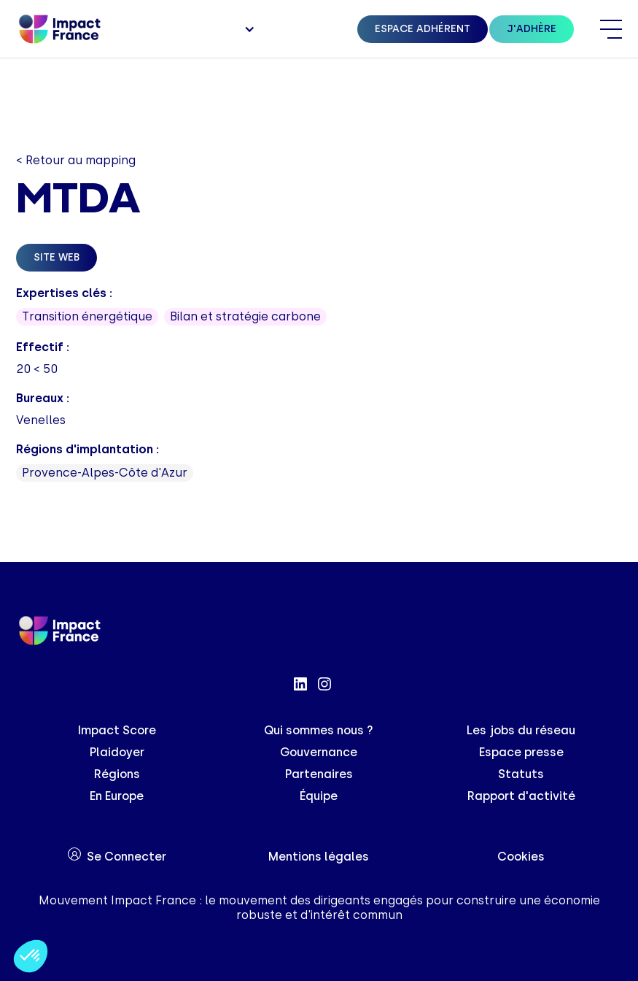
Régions (117, 774)
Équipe (319, 796)
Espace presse (521, 752)
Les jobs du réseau (521, 730)
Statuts (521, 774)
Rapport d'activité (521, 796)
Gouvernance (318, 752)
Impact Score (117, 730)
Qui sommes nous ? (318, 730)
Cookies (521, 856)
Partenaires (319, 774)
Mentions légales (318, 856)
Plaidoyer (117, 752)
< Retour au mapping (76, 160)
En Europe (117, 796)
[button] (248, 29)
